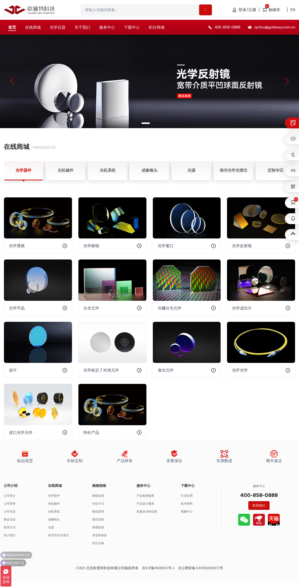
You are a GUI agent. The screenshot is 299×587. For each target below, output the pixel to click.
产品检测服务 (145, 495)
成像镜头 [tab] (149, 170)
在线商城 (33, 27)
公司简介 (10, 495)
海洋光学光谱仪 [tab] (233, 170)
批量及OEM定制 (147, 511)
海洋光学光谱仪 (58, 535)
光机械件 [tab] (65, 170)
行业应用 (187, 495)
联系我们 (259, 505)
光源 (51, 527)
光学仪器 (58, 27)
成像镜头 (54, 519)
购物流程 (98, 495)
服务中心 (107, 27)
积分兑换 (98, 543)
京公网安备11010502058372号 (200, 568)
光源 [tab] (191, 170)
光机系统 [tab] (107, 170)
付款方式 (98, 503)
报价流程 (98, 519)
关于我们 (82, 27)
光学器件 (54, 495)
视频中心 (187, 511)
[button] (138, 123)
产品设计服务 (145, 503)
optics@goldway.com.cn (274, 27)
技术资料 (187, 503)
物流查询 (98, 511)
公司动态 (10, 511)
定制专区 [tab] (275, 170)
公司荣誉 (10, 503)
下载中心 (132, 27)
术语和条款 (99, 535)
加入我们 (10, 535)
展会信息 (10, 519)
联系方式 (10, 527)
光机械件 (54, 503)
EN (292, 9)
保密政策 (98, 527)
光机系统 (54, 511)
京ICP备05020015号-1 (158, 568)
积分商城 (156, 27)
